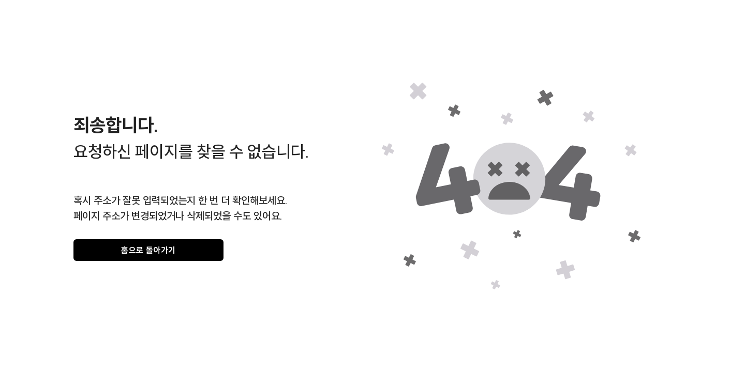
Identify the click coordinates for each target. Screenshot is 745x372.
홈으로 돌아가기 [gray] (148, 250)
